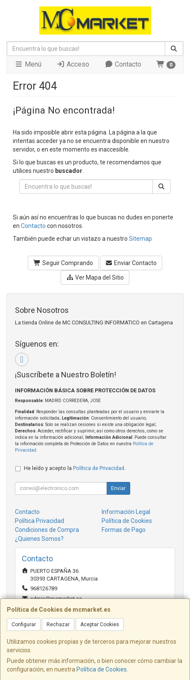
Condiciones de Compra (47, 529)
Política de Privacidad (98, 468)
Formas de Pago (124, 529)
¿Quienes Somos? (39, 538)
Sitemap (140, 238)
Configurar (24, 624)
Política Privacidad (39, 520)
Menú (28, 64)
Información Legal (126, 511)
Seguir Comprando (63, 263)
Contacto (123, 64)
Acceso (72, 64)
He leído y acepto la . (75, 468)
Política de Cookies (101, 669)
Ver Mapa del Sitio (95, 277)
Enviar (118, 488)
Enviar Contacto (131, 263)
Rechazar (58, 624)
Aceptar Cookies (99, 624)
